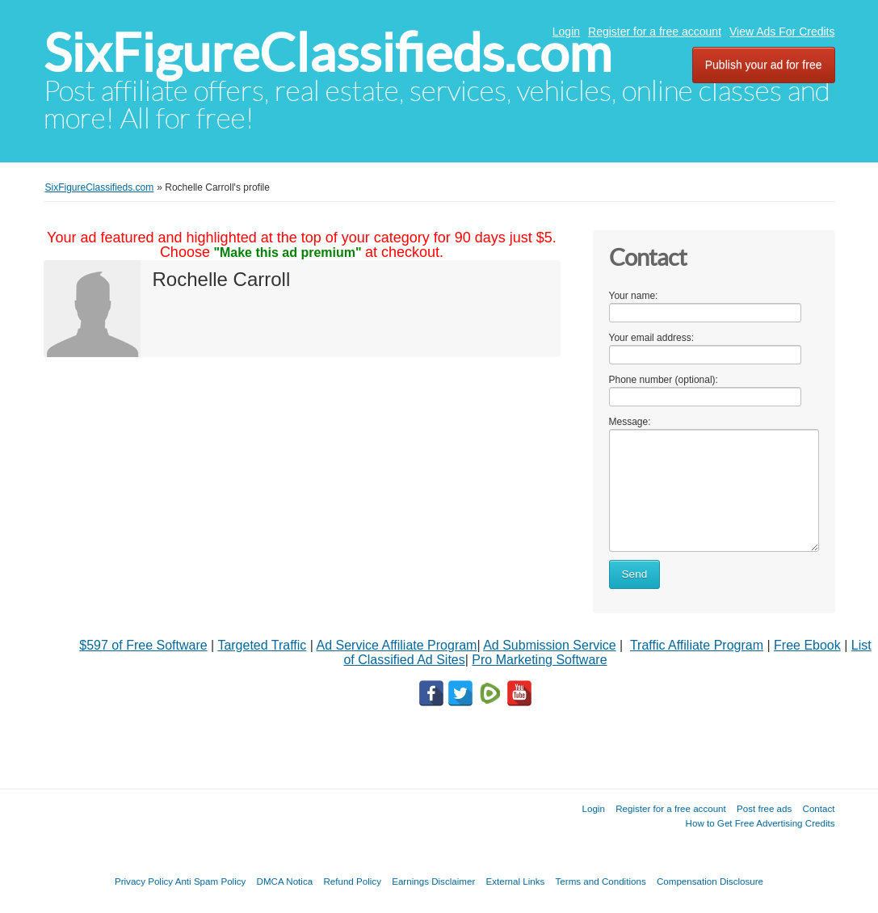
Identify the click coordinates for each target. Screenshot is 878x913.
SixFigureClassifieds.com (327, 52)
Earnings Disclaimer (433, 881)
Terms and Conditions (601, 881)
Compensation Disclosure (710, 881)
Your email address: (652, 337)
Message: (630, 421)
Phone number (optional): (663, 379)
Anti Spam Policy (210, 881)
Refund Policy (352, 881)
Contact (819, 808)
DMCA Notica (285, 881)
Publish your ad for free (763, 64)
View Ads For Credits (781, 31)
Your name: (633, 295)
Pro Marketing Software (539, 660)
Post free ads (764, 808)
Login (566, 31)
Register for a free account (654, 31)
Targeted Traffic (261, 645)
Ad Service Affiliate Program (397, 645)
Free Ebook (807, 645)
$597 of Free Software (143, 645)
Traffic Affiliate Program (696, 645)
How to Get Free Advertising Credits (760, 823)
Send (635, 574)
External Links (515, 881)
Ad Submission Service (549, 645)
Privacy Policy (144, 881)
